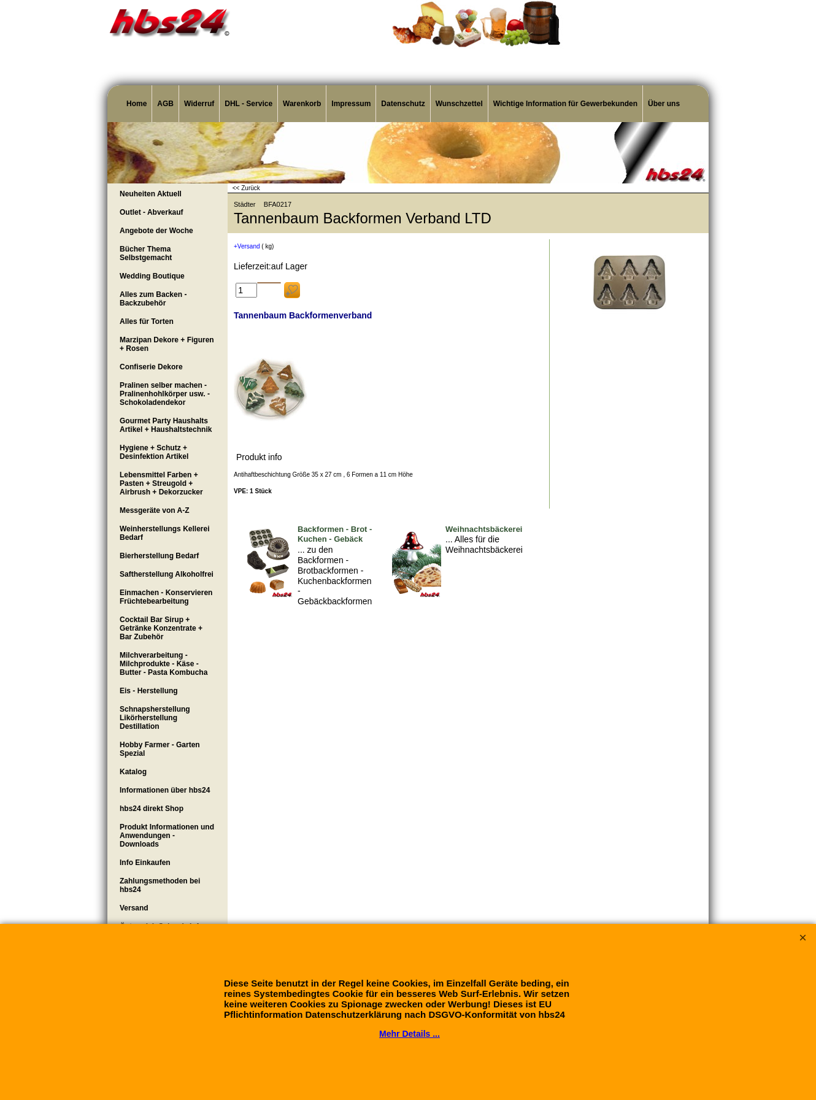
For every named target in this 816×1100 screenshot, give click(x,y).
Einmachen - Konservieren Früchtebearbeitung (166, 597)
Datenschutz (403, 103)
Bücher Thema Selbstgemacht (146, 253)
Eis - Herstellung (149, 691)
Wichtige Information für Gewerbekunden (565, 103)
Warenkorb (302, 103)
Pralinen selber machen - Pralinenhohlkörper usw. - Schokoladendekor (165, 394)
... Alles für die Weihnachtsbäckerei (484, 544)
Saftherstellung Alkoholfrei (167, 574)
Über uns (664, 103)
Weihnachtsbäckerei (483, 529)
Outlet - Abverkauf (151, 212)
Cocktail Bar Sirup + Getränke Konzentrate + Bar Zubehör (161, 628)
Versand (134, 908)
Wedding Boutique (152, 276)
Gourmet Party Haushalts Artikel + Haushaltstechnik (166, 425)
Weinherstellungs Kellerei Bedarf (165, 533)
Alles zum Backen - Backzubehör (153, 298)
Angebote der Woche (156, 230)
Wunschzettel (459, 103)
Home (136, 103)
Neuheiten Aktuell (151, 194)
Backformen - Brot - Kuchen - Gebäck (335, 534)
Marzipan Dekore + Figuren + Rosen (167, 344)
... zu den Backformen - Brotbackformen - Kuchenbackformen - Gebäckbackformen (335, 575)
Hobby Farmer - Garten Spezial (160, 749)
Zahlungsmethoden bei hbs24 (160, 885)
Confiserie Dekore (151, 367)
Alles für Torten (147, 321)
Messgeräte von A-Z (155, 510)
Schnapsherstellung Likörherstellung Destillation (155, 718)
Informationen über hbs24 (165, 790)
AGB (165, 103)
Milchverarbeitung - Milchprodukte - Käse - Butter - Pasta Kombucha (163, 664)
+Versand (247, 246)
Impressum (351, 103)
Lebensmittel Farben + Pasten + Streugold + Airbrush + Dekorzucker (161, 483)
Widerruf (199, 103)
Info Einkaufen (145, 862)
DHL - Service (248, 103)
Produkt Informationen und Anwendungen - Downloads (167, 835)
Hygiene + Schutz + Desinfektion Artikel (154, 452)
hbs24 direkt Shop (151, 808)
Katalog (133, 771)
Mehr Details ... (409, 1034)
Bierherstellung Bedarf (159, 556)
